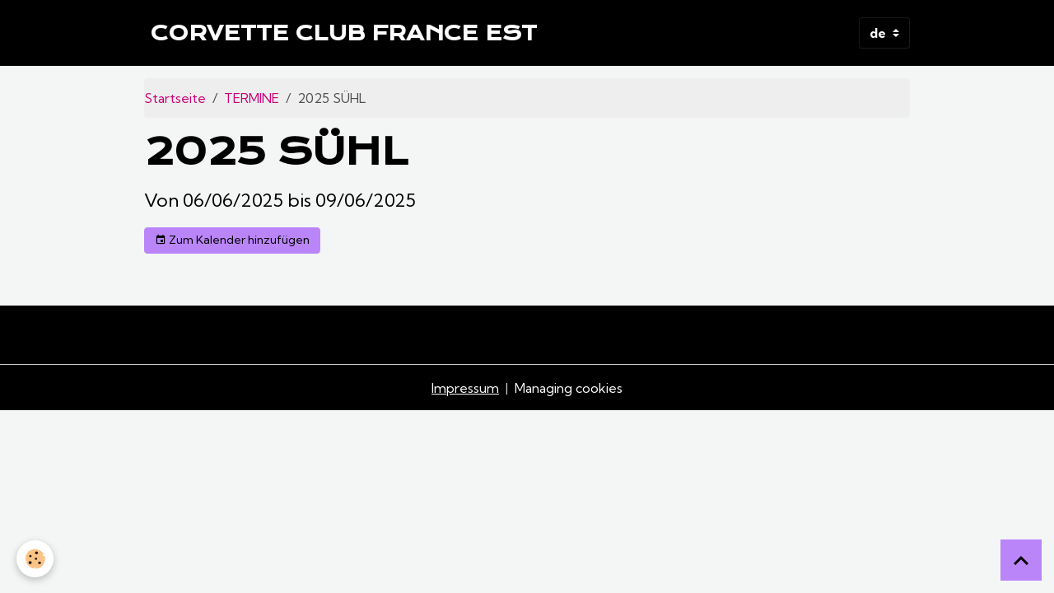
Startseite (175, 98)
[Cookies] (35, 558)
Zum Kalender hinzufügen (232, 240)
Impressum (465, 388)
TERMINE (251, 98)
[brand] (343, 33)
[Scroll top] (1021, 560)
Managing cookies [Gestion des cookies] (569, 388)
